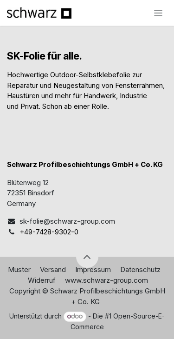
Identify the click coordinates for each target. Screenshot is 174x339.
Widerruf (42, 280)
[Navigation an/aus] (158, 13)
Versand (53, 269)
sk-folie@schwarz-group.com (67, 221)
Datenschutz (140, 269)
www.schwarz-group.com (106, 280)
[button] (87, 257)
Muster (19, 269)
